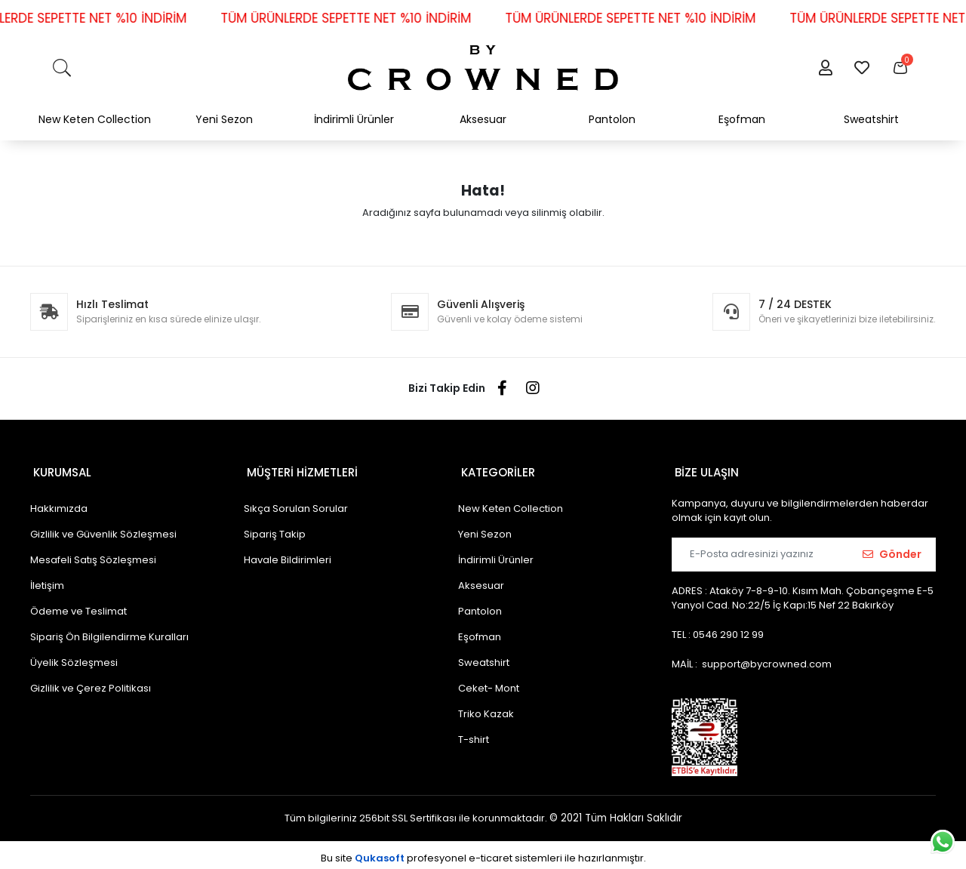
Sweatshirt (483, 656)
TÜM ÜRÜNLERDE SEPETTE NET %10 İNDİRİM (363, 18)
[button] (825, 68)
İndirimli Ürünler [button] (354, 119)
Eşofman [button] (741, 119)
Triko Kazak (486, 708)
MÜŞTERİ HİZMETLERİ (299, 469)
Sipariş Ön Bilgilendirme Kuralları (109, 631)
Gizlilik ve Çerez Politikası (90, 682)
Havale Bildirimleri (287, 554)
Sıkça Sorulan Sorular (296, 502)
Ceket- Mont (488, 682)
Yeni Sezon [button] (224, 119)
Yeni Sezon (485, 528)
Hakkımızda (59, 502)
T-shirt (473, 733)
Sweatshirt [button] (871, 119)
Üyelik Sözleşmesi (74, 656)
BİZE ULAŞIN (704, 469)
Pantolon (480, 605)
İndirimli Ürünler (496, 554)
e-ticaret (490, 852)
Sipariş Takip (275, 528)
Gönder (892, 548)
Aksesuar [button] (483, 119)
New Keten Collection (510, 502)
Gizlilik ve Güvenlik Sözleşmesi (103, 528)
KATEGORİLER (495, 469)
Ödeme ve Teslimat (78, 605)
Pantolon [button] (612, 119)
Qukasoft (380, 852)
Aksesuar (481, 579)
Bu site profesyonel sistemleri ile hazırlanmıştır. (483, 852)
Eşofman (479, 631)
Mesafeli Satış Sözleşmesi (93, 554)
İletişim (47, 579)
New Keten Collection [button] (94, 119)
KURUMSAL (59, 469)
